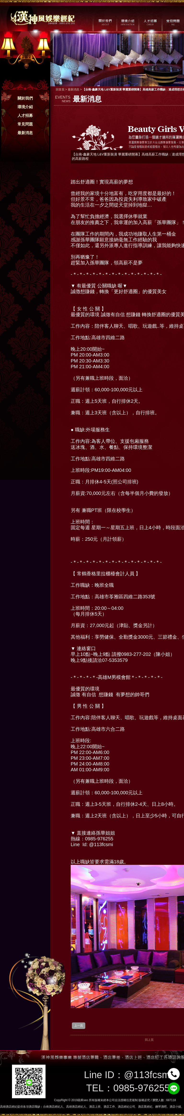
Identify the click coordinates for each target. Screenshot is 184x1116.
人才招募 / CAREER (150, 22)
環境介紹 (25, 107)
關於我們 (25, 98)
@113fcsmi (148, 1074)
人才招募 (25, 115)
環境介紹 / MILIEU (127, 22)
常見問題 (25, 124)
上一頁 (78, 1025)
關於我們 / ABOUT (105, 22)
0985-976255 (141, 1088)
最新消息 (25, 133)
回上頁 (149, 1039)
